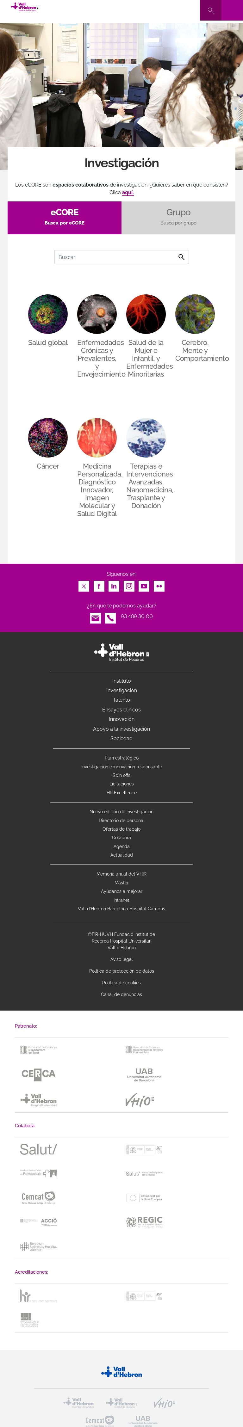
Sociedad (121, 738)
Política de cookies (121, 982)
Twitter (83, 584)
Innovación (121, 719)
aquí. (128, 192)
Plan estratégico (122, 757)
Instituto (121, 681)
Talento (121, 700)
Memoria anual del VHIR (121, 873)
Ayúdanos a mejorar (121, 891)
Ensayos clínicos (121, 710)
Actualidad (121, 855)
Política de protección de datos (121, 971)
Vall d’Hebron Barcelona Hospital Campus (121, 908)
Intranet (121, 900)
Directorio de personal (122, 820)
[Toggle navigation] (232, 10)
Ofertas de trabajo (121, 829)
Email (95, 616)
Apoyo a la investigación (121, 729)
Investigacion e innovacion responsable (121, 766)
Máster (122, 882)
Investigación (121, 690)
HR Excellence (122, 792)
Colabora (121, 837)
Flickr (159, 584)
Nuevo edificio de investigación (121, 811)
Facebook (99, 584)
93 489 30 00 (137, 616)
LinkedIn (114, 584)
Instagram (129, 584)
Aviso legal (121, 959)
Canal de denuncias (121, 994)
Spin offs (121, 775)
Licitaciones (121, 783)
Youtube (144, 584)
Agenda (122, 846)
